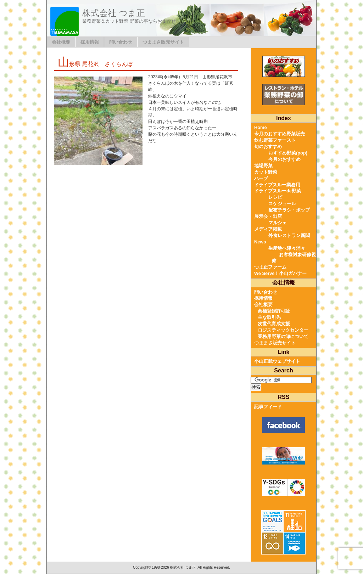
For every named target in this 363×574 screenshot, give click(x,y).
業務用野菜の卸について (283, 336)
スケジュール (282, 203)
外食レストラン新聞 (289, 235)
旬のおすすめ (268, 146)
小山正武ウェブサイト (277, 361)
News (260, 241)
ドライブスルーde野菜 (277, 190)
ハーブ (261, 178)
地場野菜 (263, 165)
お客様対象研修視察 (294, 258)
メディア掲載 (268, 229)
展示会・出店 (268, 216)
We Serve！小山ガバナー (280, 273)
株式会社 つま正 (113, 13)
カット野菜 (265, 172)
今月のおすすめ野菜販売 (279, 133)
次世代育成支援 (274, 323)
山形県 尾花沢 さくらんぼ (95, 64)
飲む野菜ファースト (275, 140)
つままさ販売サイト (163, 42)
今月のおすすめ (284, 159)
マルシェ (277, 222)
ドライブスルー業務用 (277, 184)
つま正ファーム (270, 267)
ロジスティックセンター (283, 330)
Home (260, 127)
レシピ (275, 197)
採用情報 (89, 42)
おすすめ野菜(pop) (287, 153)
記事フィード (268, 406)
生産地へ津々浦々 (286, 248)
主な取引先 (269, 317)
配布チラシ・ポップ (289, 210)
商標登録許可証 (274, 311)
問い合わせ (120, 42)
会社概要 (61, 42)
